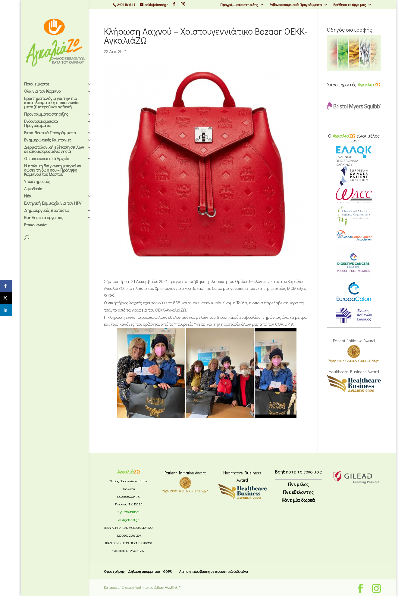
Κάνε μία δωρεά (298, 500)
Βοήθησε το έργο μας (349, 5)
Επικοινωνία (35, 225)
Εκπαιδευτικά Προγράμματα (50, 133)
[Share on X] (6, 298)
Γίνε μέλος (298, 484)
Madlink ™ (172, 587)
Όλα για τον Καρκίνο (42, 91)
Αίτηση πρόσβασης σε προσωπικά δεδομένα (213, 571)
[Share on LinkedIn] (6, 310)
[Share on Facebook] (6, 286)
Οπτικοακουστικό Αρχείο (46, 159)
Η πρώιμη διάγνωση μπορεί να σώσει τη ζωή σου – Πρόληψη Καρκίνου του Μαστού (52, 170)
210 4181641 (132, 512)
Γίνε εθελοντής (298, 492)
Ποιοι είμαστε (36, 84)
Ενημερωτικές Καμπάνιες (47, 140)
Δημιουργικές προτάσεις (47, 210)
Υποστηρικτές (37, 181)
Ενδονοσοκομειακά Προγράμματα (295, 5)
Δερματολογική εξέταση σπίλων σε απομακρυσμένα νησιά (54, 149)
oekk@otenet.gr (128, 520)
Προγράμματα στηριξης (239, 5)
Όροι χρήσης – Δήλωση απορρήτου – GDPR (138, 571)
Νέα (27, 196)
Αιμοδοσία (33, 189)
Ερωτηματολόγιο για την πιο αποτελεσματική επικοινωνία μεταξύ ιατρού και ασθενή (51, 103)
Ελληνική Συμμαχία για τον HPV (52, 203)
